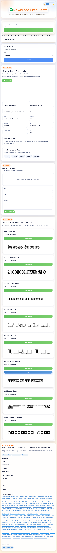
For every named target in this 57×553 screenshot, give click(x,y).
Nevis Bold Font (25, 527)
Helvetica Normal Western (26, 520)
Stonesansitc (26, 522)
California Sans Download (32, 513)
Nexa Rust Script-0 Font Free (36, 534)
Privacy (4, 489)
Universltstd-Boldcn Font (22, 503)
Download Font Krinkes (42, 531)
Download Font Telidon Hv (15, 522)
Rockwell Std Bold (31, 526)
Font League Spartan (6, 538)
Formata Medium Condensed (20, 512)
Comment (6, 200)
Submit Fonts (6, 464)
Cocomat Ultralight (44, 503)
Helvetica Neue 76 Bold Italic (31, 508)
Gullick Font (37, 515)
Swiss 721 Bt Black (19, 508)
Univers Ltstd (50, 536)
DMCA (3, 485)
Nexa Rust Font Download (39, 517)
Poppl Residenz (32, 531)
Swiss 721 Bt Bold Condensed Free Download (29, 501)
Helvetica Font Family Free (25, 507)
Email (5, 194)
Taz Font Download (31, 529)
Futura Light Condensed (39, 536)
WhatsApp (36, 156)
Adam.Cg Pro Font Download (40, 538)
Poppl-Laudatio (15, 520)
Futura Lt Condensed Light (14, 527)
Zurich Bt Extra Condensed (17, 496)
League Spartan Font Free (39, 524)
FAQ (3, 482)
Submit (28, 60)
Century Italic (42, 508)
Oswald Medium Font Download (26, 515)
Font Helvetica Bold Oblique (11, 507)
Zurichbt (17, 526)
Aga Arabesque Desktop (35, 522)
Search (28, 30)
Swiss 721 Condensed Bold (31, 496)
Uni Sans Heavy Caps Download (18, 498)
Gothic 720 (10, 524)
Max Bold (50, 529)
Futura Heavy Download (29, 500)
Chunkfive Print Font (10, 503)
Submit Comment (9, 211)
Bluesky (22, 156)
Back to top (8, 547)
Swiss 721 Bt (44, 520)
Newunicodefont (6, 496)
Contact (4, 478)
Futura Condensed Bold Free (39, 507)
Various (28, 372)
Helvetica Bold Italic (41, 529)
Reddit (28, 156)
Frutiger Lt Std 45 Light (45, 513)
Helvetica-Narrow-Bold (41, 500)
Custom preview (8, 46)
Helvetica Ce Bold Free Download (9, 529)
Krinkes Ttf (10, 512)
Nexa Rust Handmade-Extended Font (10, 531)
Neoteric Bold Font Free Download (10, 515)
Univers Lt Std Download (18, 536)
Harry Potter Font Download (46, 498)
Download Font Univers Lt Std (17, 519)
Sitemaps (4, 468)
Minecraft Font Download (32, 498)
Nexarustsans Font (29, 519)
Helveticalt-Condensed (28, 510)
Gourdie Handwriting (40, 505)
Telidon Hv (25, 534)
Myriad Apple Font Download (36, 527)
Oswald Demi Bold (42, 496)
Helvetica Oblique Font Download (17, 513)
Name (5, 188)
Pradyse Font (23, 526)
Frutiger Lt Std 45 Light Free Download (23, 524)
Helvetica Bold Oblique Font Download (25, 505)
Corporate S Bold (29, 536)
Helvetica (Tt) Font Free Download (13, 510)
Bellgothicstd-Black (44, 532)
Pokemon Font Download (8, 500)
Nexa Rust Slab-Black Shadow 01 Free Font (20, 532)
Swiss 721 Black (16, 538)
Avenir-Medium (14, 501)
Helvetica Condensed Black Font (24, 517)
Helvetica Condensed (34, 503)
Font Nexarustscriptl (43, 512)
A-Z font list (5, 472)
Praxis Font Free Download (27, 538)
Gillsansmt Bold (34, 532)
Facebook (14, 156)
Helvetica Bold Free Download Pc (42, 519)
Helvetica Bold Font (33, 512)
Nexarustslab (5, 539)
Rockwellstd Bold (48, 527)
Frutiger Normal (22, 529)
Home (3, 461)
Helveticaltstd (37, 520)
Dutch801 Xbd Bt (18, 500)
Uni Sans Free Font (17, 534)
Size (5, 52)
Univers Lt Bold (23, 531)
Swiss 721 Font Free (46, 515)
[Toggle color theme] (49, 4)
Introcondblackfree (6, 520)
